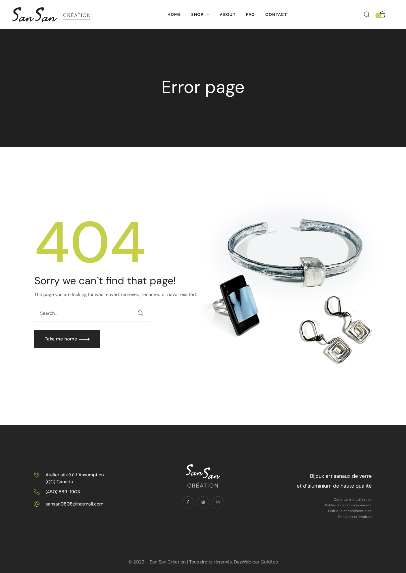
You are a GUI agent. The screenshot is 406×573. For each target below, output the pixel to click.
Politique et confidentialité (350, 511)
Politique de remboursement (348, 505)
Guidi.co (269, 562)
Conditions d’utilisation (353, 499)
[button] (367, 14)
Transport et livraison (355, 516)
